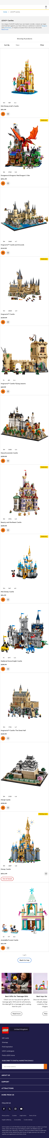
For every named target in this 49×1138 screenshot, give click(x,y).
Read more (5, 29)
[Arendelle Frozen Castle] (24, 911)
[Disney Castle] (24, 840)
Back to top (24, 960)
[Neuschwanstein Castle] (24, 424)
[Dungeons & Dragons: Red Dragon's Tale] (24, 146)
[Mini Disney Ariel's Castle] (24, 77)
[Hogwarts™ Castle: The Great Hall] (24, 701)
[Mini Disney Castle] (24, 562)
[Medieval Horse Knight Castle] (24, 632)
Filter (42, 45)
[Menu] (3, 7)
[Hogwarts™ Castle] (24, 285)
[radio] (22, 45)
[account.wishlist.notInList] (8, 114)
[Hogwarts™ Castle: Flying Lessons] (24, 354)
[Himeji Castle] (24, 770)
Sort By (7, 45)
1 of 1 (24, 955)
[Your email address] (45, 1066)
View (17, 45)
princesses (7, 27)
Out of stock (7, 879)
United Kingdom (19, 1029)
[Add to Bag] (3, 114)
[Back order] (3, 948)
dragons (44, 26)
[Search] (42, 7)
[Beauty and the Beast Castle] (24, 493)
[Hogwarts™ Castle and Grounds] (24, 215)
